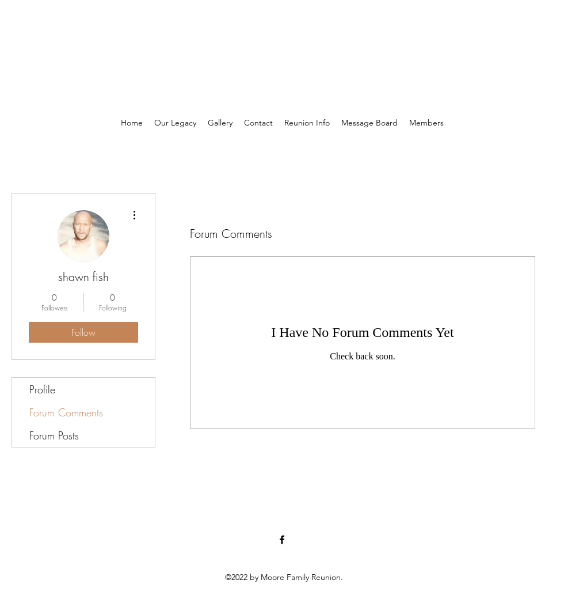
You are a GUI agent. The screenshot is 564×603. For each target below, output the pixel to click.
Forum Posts (54, 435)
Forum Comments (66, 412)
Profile (42, 389)
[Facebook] (282, 539)
